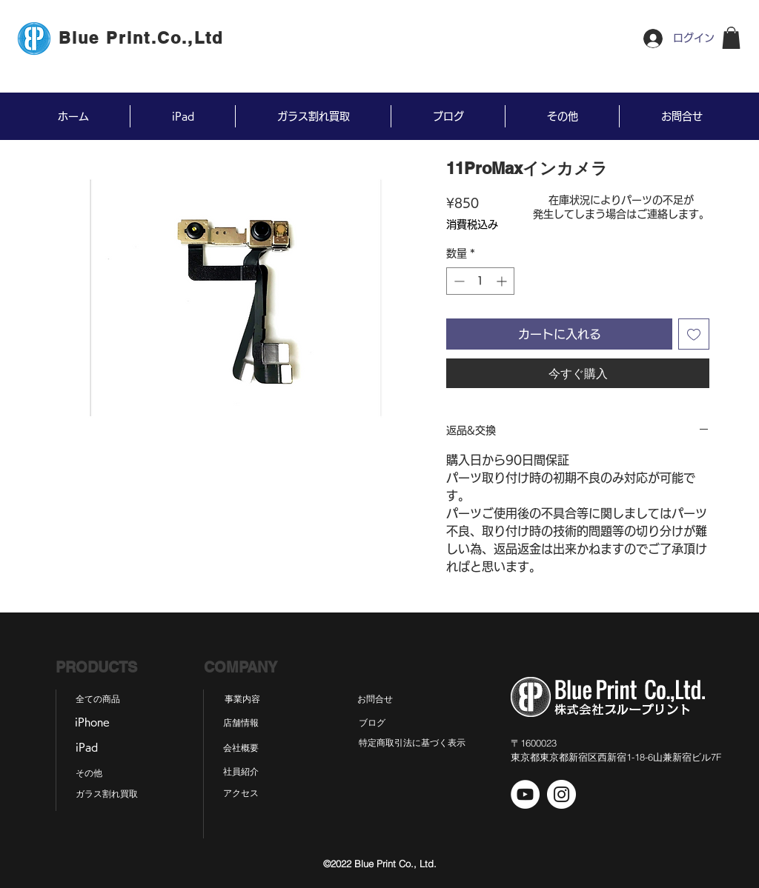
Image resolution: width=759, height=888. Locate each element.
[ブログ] (371, 722)
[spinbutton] (480, 281)
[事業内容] (242, 699)
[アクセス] (240, 793)
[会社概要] (240, 748)
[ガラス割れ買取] (106, 794)
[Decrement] (457, 281)
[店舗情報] (240, 722)
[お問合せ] (375, 699)
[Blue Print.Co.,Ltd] (142, 37)
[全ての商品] (97, 699)
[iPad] (86, 748)
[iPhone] (92, 722)
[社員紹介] (240, 771)
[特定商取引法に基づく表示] (412, 742)
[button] (731, 38)
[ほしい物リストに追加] (693, 334)
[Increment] (503, 281)
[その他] (88, 773)
